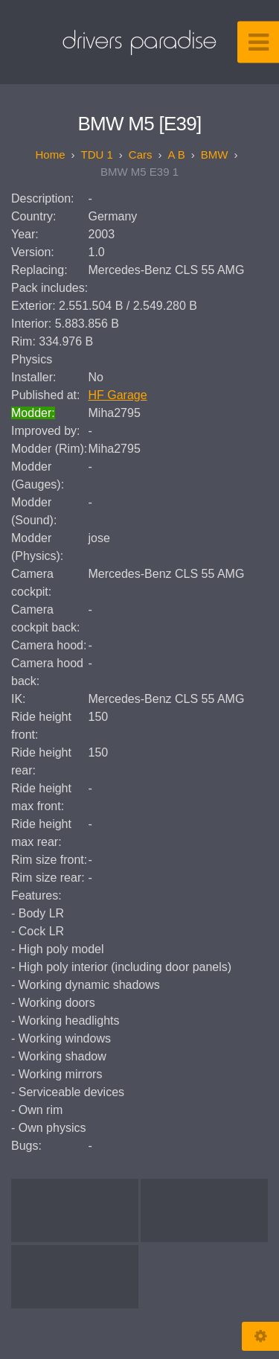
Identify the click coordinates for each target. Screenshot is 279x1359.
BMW (214, 154)
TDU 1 (96, 154)
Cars (141, 154)
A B (176, 154)
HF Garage (118, 395)
